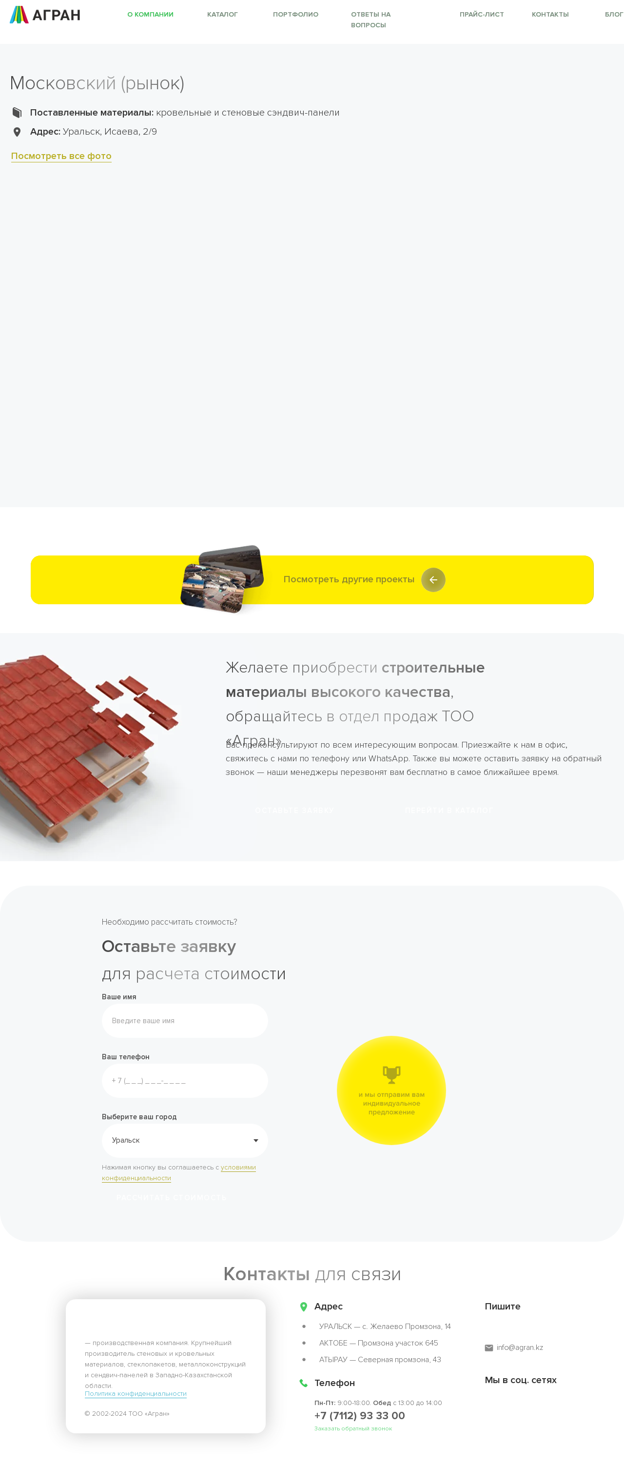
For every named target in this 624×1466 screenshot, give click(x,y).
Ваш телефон (126, 1056)
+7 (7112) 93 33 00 (359, 1416)
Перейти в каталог (449, 810)
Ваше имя (119, 996)
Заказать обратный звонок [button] (353, 1428)
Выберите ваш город (139, 1116)
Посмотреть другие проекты (349, 579)
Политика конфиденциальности (136, 1393)
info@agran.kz (520, 1347)
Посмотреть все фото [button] (61, 156)
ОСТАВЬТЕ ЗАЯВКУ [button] (295, 810)
